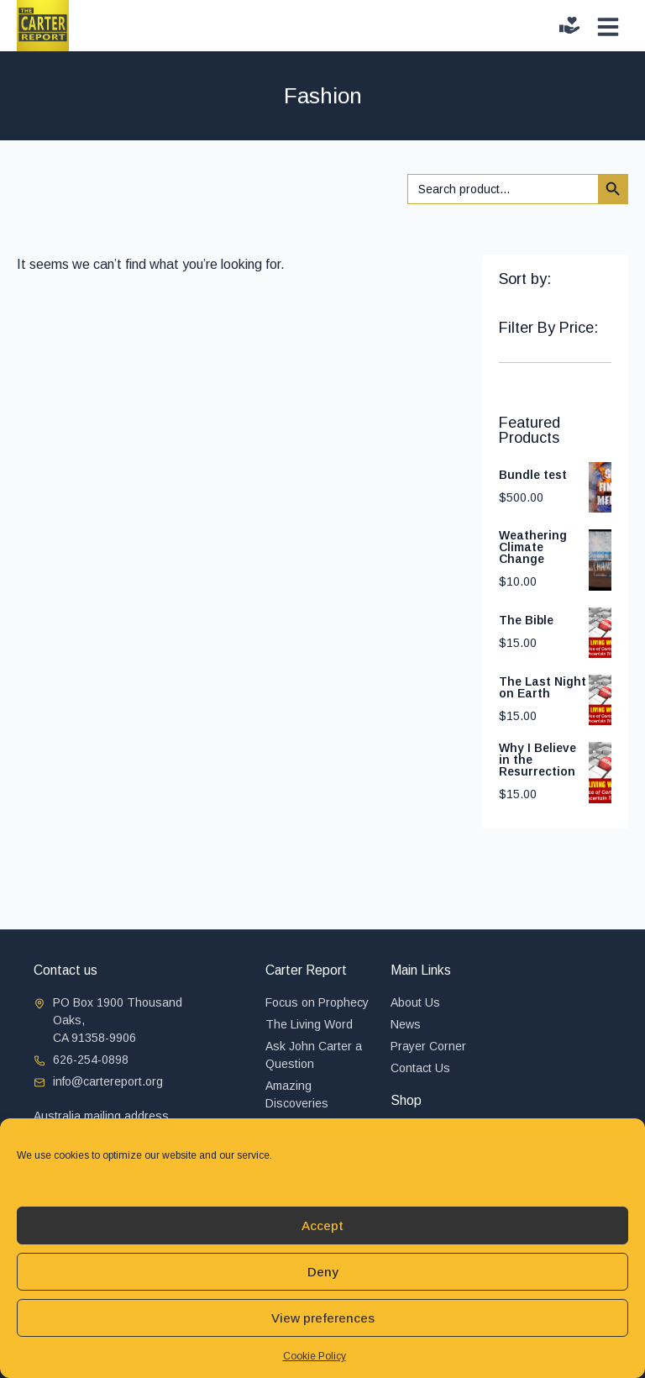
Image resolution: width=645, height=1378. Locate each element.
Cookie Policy (314, 1356)
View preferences (323, 1318)
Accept (322, 1225)
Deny (322, 1272)
